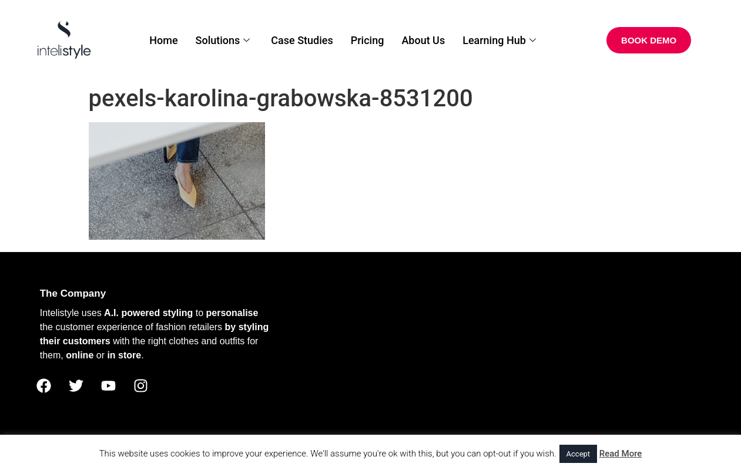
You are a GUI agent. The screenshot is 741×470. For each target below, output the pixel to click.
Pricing (367, 40)
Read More (620, 453)
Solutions (223, 40)
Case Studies (302, 40)
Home (163, 40)
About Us (423, 40)
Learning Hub (499, 40)
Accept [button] (578, 453)
